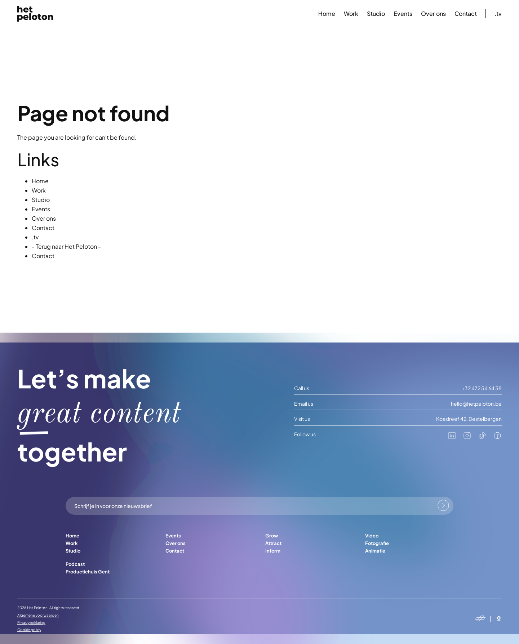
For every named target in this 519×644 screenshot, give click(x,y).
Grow (271, 536)
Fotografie (377, 543)
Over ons (433, 13)
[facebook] (497, 437)
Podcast (75, 564)
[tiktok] (482, 437)
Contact (465, 13)
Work (351, 13)
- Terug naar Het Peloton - (66, 246)
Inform (272, 551)
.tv (498, 13)
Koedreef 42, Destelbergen (469, 419)
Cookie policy (29, 629)
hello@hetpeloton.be (476, 404)
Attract (273, 543)
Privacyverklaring (31, 622)
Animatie (375, 551)
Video (371, 536)
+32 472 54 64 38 (482, 388)
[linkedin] (452, 437)
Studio (376, 13)
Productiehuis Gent (88, 572)
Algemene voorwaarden (38, 615)
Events (403, 13)
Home (326, 13)
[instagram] (467, 437)
